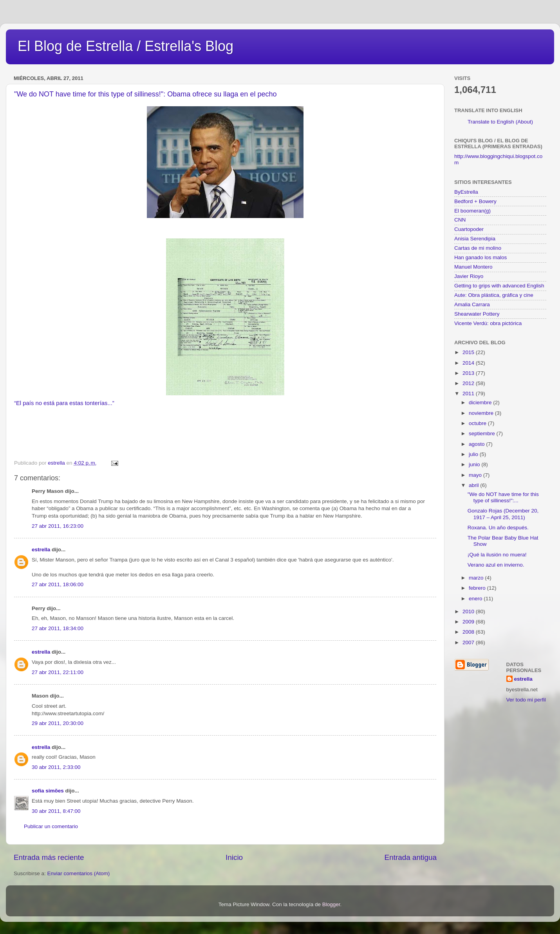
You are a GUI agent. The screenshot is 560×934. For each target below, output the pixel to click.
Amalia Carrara (472, 304)
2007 (469, 642)
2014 (469, 363)
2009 (469, 622)
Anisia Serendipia (474, 239)
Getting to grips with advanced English (499, 286)
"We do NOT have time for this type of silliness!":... (503, 497)
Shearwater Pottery (477, 314)
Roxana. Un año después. (498, 528)
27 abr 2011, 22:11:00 (57, 672)
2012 (469, 383)
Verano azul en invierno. (496, 565)
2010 (469, 611)
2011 (469, 393)
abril (474, 485)
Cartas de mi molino (477, 248)
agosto (477, 444)
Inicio (234, 857)
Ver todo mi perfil (526, 700)
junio (475, 464)
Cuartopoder (469, 229)
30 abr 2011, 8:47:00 (56, 811)
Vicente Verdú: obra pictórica (488, 323)
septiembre (483, 433)
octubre (478, 423)
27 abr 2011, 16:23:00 (57, 526)
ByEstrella (466, 192)
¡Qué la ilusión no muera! (497, 555)
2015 (469, 352)
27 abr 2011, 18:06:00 (57, 584)
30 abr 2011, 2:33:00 (56, 767)
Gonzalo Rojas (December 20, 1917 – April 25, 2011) (503, 514)
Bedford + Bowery (475, 201)
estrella (41, 549)
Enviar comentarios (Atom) (78, 873)
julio (474, 454)
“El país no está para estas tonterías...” (64, 403)
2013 (469, 373)
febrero (478, 588)
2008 (469, 632)
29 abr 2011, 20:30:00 (57, 723)
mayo (476, 475)
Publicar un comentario (51, 826)
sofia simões (48, 791)
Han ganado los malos (480, 257)
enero (476, 598)
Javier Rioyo (468, 276)
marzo (477, 578)
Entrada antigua (411, 857)
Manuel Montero (473, 267)
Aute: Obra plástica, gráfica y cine (493, 295)
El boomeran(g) (472, 211)
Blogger (331, 904)
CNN (460, 220)
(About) (524, 122)
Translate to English (491, 122)
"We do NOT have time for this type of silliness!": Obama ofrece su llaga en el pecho (145, 94)
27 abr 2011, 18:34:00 (57, 628)
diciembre (481, 402)
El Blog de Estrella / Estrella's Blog (125, 46)
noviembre (482, 413)
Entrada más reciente (49, 857)
